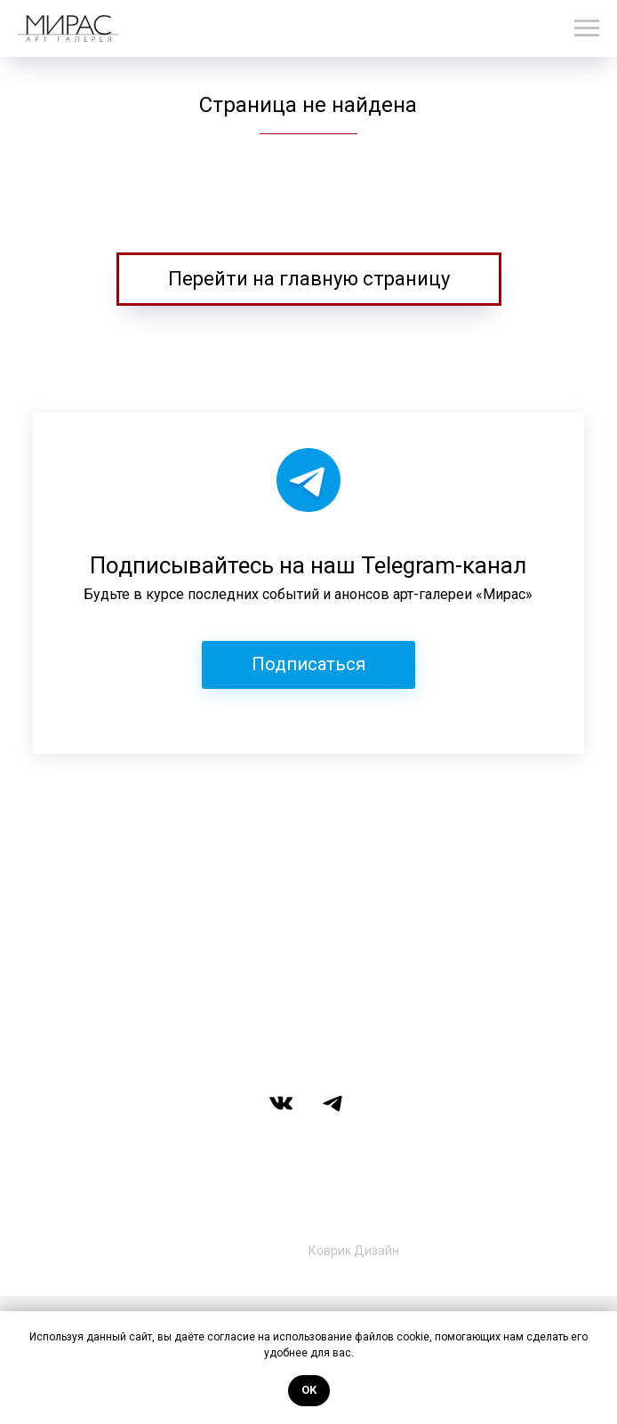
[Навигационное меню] (586, 28)
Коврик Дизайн (353, 1251)
